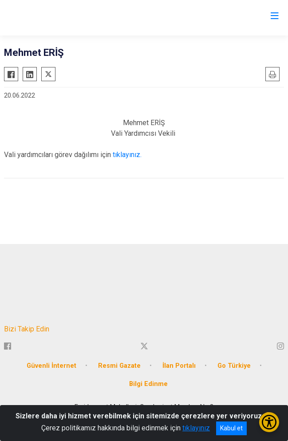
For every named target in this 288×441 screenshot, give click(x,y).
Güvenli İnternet (51, 366)
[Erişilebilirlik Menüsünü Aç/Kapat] (269, 422)
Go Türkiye (234, 366)
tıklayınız (196, 428)
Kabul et (231, 428)
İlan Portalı (179, 366)
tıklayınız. (128, 154)
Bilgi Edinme (148, 384)
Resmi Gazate (119, 366)
